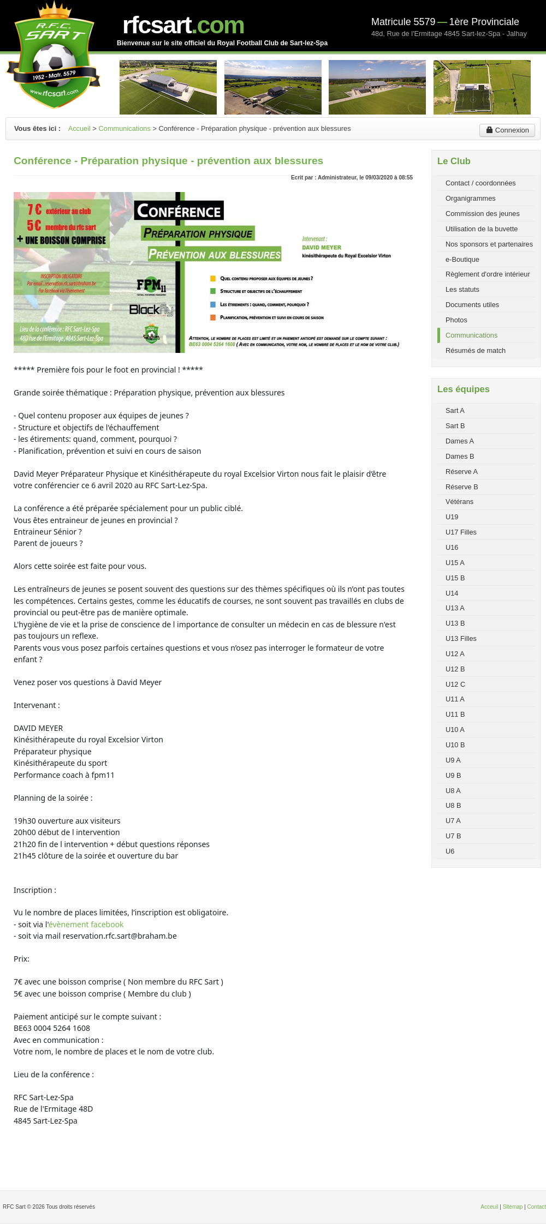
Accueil (79, 128)
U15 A (455, 563)
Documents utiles (472, 305)
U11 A (455, 699)
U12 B (455, 669)
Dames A (460, 441)
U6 (450, 851)
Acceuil (489, 1207)
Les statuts (462, 289)
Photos (456, 320)
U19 (452, 517)
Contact (536, 1207)
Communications (125, 128)
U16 (452, 547)
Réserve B (462, 487)
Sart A (455, 410)
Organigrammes (471, 198)
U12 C (455, 684)
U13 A (455, 608)
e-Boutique (462, 259)
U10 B (455, 745)
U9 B (453, 775)
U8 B (453, 805)
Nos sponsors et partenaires (489, 244)
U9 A (453, 760)
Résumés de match (476, 350)
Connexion (507, 130)
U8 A (453, 791)
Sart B (455, 426)
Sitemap (513, 1207)
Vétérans (459, 501)
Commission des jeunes (483, 213)
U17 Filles (461, 532)
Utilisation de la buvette (482, 229)
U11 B (455, 714)
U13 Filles (461, 638)
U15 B (455, 578)
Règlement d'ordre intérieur (488, 274)
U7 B (453, 836)
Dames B (460, 456)
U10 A (455, 729)
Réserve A (462, 471)
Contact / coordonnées (481, 183)
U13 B (455, 623)
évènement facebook (86, 924)
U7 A (453, 821)
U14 (452, 593)
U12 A (455, 654)
